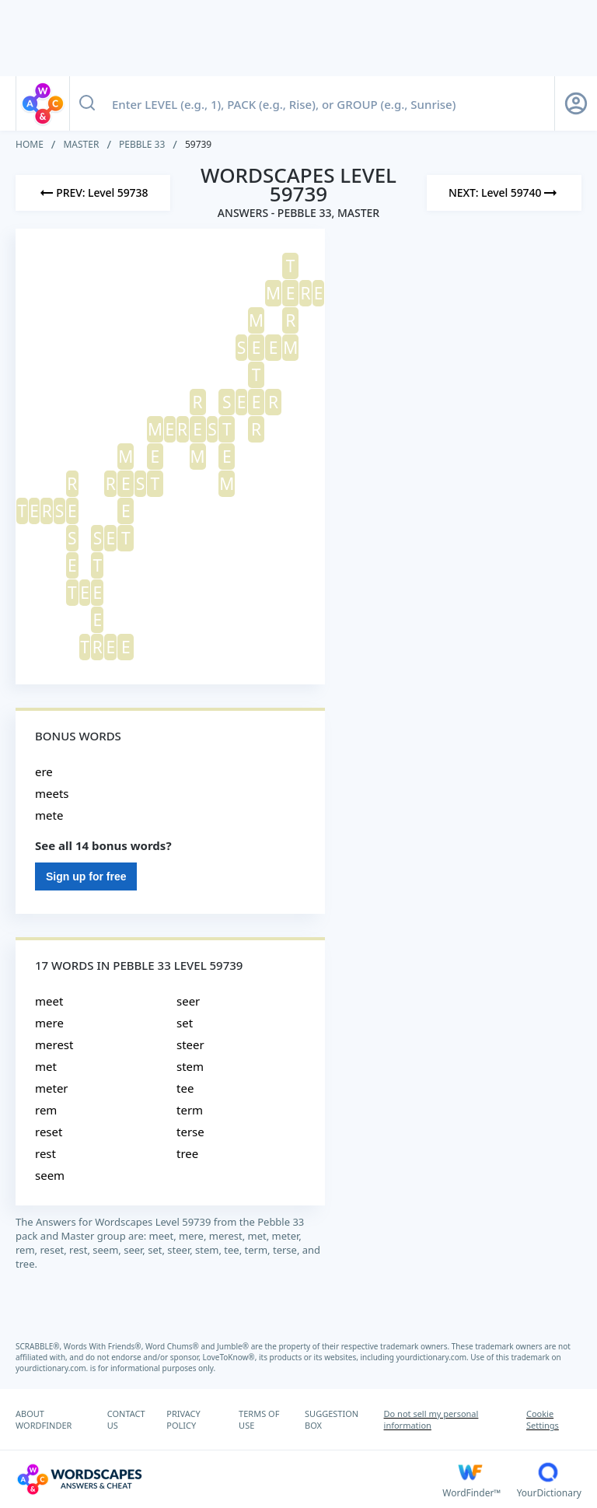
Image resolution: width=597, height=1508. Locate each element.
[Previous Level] (93, 193)
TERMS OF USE (259, 1419)
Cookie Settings (542, 1419)
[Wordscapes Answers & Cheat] (229, 1479)
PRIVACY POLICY (183, 1419)
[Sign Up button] (576, 103)
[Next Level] (504, 193)
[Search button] (87, 103)
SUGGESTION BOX (331, 1419)
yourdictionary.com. (433, 1357)
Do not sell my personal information (431, 1419)
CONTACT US (126, 1419)
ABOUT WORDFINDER (44, 1419)
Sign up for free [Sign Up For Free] (86, 876)
